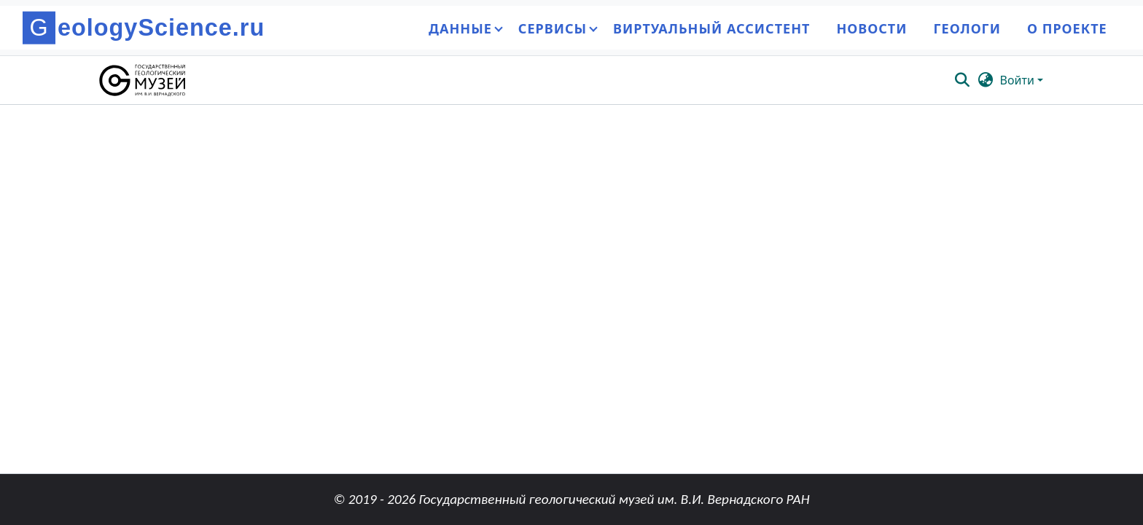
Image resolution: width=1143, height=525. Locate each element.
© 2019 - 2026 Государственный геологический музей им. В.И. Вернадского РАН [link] (571, 499)
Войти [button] (1018, 80)
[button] (143, 80)
